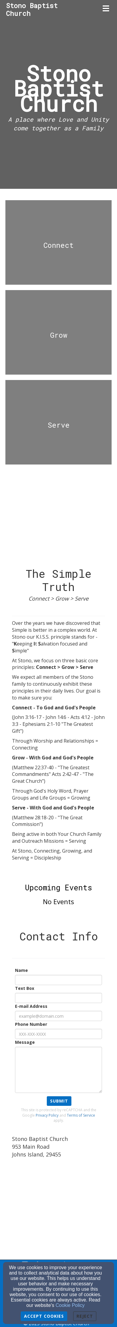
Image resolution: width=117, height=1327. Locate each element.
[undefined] (58, 245)
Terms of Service (81, 1115)
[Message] (58, 1070)
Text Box (24, 988)
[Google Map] (58, 1207)
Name (21, 970)
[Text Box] (58, 998)
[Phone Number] (58, 1034)
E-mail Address (31, 1006)
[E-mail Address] (58, 1016)
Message (25, 1042)
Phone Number (31, 1024)
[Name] (58, 980)
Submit (59, 1101)
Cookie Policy (70, 1305)
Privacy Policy (47, 1115)
